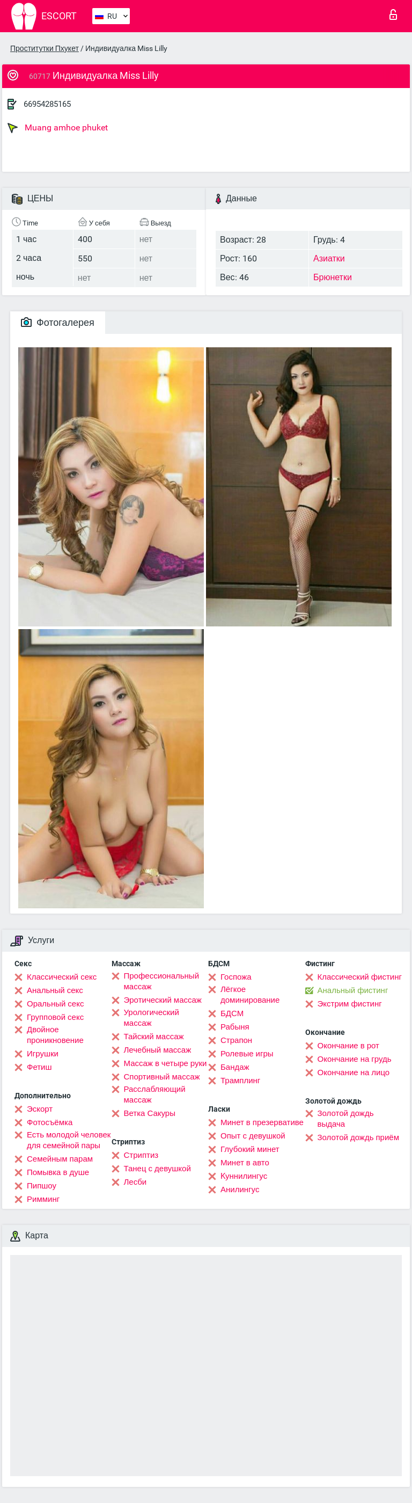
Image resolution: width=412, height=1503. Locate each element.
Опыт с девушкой (252, 1136)
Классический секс (62, 977)
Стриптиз (141, 1155)
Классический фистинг (360, 977)
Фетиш (39, 1067)
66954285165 (47, 104)
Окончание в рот (348, 1045)
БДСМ (232, 1013)
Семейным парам (60, 1159)
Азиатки (329, 258)
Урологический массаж (151, 1018)
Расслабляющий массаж (155, 1094)
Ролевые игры (247, 1054)
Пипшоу (41, 1186)
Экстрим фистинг (350, 1004)
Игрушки (42, 1054)
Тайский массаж (154, 1036)
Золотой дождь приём (358, 1137)
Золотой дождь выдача (346, 1118)
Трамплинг (240, 1080)
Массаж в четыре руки (165, 1063)
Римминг (43, 1199)
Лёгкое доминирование (249, 994)
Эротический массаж (163, 1000)
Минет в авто (244, 1163)
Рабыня (234, 1027)
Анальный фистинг (353, 990)
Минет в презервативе (262, 1122)
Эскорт (40, 1109)
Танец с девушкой (157, 1168)
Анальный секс (55, 990)
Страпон (236, 1040)
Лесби (135, 1182)
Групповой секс (55, 1017)
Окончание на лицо (354, 1072)
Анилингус (239, 1189)
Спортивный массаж (162, 1077)
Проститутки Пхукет (44, 48)
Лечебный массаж (158, 1050)
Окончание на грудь (355, 1059)
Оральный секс (55, 1004)
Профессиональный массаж (162, 981)
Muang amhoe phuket (58, 127)
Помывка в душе (58, 1172)
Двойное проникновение (55, 1035)
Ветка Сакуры (149, 1113)
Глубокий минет (249, 1149)
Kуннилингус (243, 1176)
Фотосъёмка (49, 1122)
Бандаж (234, 1067)
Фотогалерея (57, 322)
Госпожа (236, 977)
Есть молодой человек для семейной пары (69, 1140)
